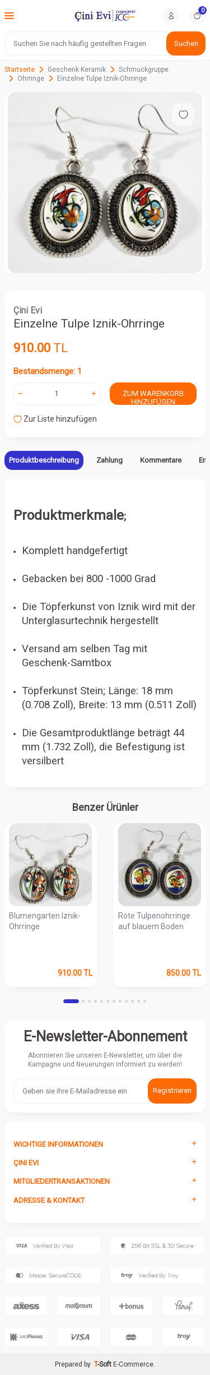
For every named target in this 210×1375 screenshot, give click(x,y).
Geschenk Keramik (77, 69)
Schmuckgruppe (144, 69)
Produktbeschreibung (44, 460)
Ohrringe (30, 78)
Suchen (186, 43)
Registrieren (172, 1090)
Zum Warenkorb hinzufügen (153, 397)
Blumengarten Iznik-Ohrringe (45, 921)
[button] (71, 1001)
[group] (105, 182)
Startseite (19, 69)
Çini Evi (27, 310)
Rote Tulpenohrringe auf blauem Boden (154, 921)
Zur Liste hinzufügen (55, 418)
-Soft (103, 1364)
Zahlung (109, 460)
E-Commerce (133, 1364)
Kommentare (160, 460)
